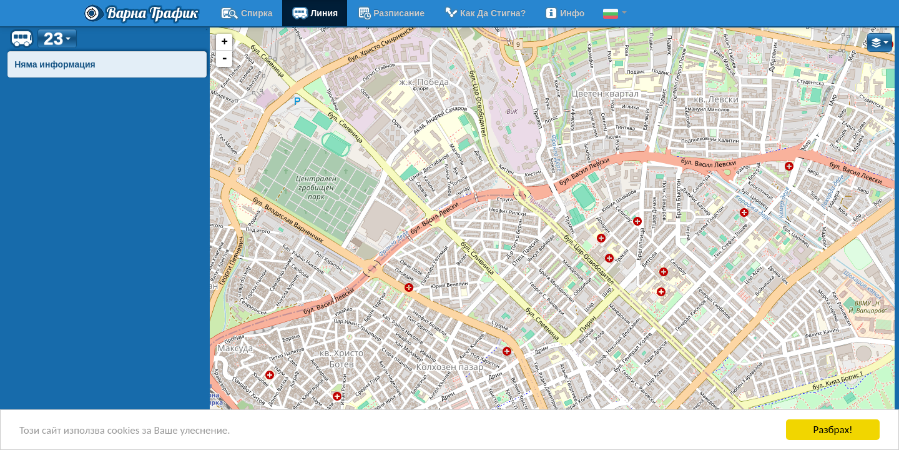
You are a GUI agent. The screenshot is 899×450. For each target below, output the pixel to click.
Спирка (246, 13)
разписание (390, 13)
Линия (315, 13)
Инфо (564, 13)
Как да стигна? (484, 13)
